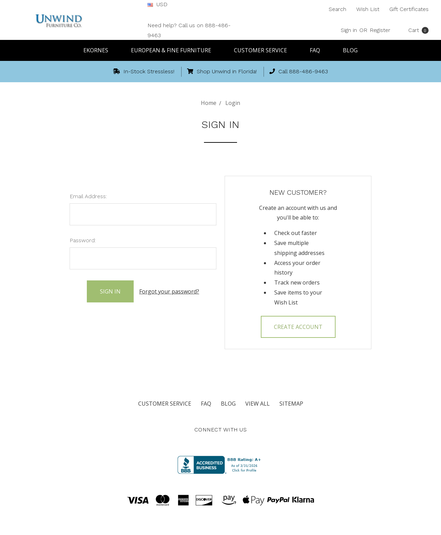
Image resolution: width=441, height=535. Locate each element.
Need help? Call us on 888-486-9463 (188, 30)
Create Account (298, 327)
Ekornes (98, 50)
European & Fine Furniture (174, 50)
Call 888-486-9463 (298, 71)
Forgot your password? (169, 291)
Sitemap (291, 403)
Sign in (349, 30)
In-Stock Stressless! (143, 71)
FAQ (318, 50)
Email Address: (88, 196)
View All (257, 403)
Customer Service (263, 50)
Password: (83, 240)
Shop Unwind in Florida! (222, 71)
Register (380, 30)
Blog (350, 50)
